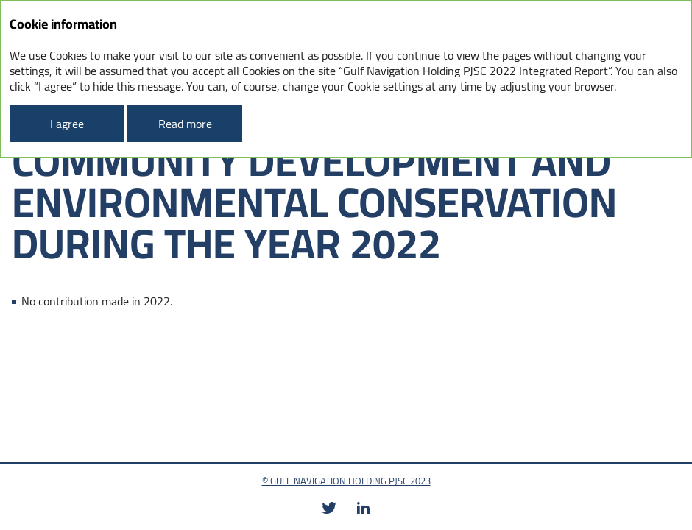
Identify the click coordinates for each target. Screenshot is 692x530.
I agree (67, 124)
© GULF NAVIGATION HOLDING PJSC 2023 (346, 481)
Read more (185, 124)
